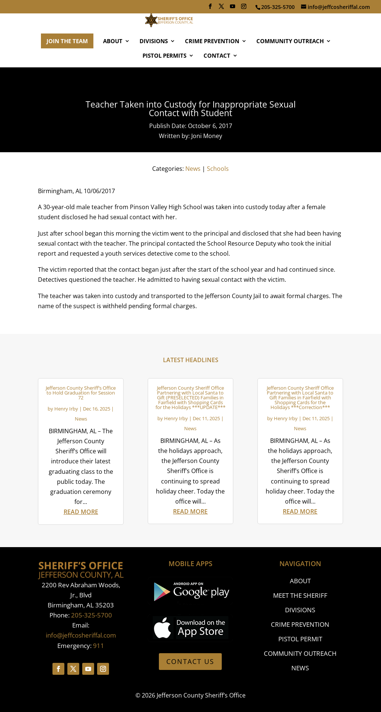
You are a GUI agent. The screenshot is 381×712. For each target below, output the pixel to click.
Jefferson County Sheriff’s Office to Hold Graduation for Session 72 (81, 392)
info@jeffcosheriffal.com (81, 635)
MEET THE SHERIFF (300, 595)
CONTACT (217, 77)
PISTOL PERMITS (164, 77)
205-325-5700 (91, 615)
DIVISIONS (154, 63)
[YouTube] (232, 8)
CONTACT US (190, 661)
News (193, 169)
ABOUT (112, 63)
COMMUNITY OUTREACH (290, 63)
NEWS (300, 668)
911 (98, 645)
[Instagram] (243, 8)
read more (81, 512)
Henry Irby (66, 408)
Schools (218, 169)
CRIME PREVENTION (212, 63)
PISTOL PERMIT (300, 639)
